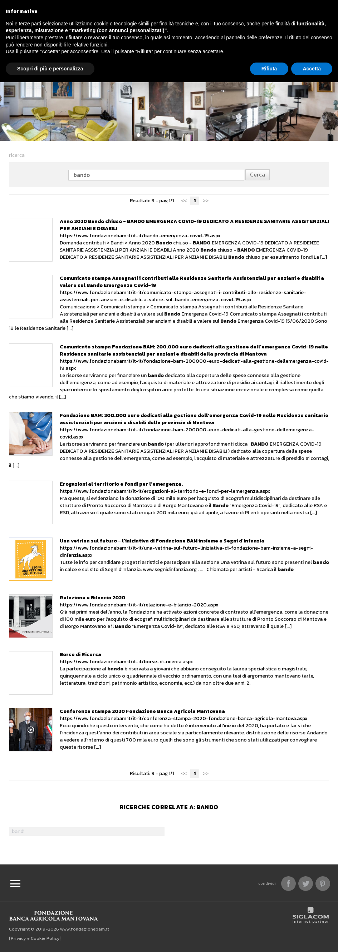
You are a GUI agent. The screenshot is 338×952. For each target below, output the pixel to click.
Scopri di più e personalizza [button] (50, 68)
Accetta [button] (312, 68)
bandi (18, 831)
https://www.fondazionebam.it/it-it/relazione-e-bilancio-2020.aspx (139, 601)
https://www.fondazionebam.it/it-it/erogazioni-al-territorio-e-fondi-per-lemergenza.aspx (165, 487)
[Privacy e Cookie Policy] (35, 938)
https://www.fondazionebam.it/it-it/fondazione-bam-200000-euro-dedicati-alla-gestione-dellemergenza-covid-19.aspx (194, 357)
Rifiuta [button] (269, 68)
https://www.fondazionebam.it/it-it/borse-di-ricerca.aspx (126, 658)
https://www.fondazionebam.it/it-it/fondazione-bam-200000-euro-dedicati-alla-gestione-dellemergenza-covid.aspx (194, 426)
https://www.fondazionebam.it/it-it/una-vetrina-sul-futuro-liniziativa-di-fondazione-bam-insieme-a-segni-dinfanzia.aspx (186, 548)
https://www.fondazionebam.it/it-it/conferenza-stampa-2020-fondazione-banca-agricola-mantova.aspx (184, 715)
